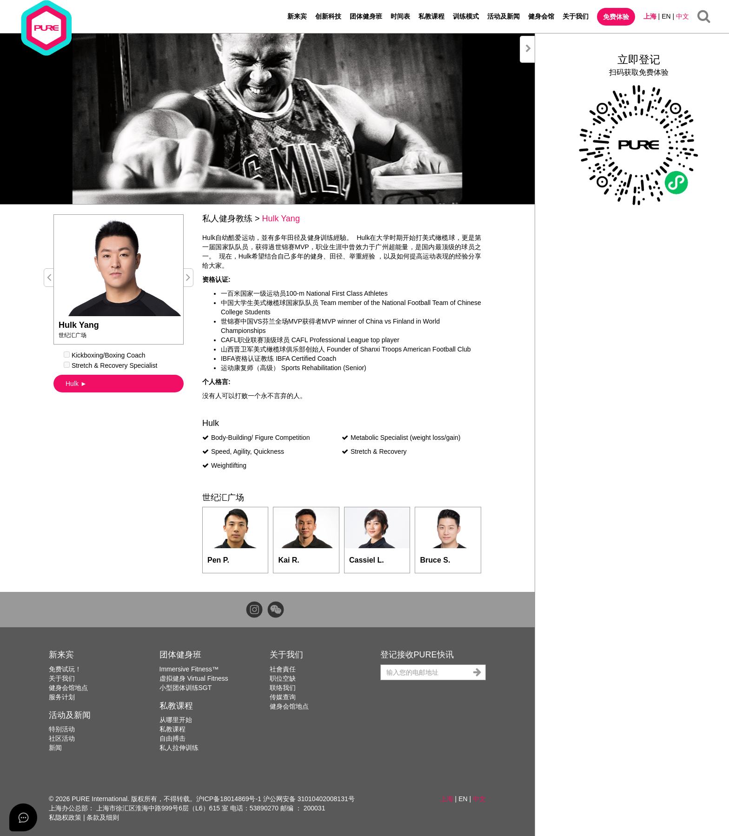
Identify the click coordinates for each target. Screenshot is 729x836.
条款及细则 (102, 817)
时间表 (400, 16)
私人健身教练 (227, 218)
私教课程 (431, 16)
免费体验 (616, 16)
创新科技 (328, 16)
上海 (649, 16)
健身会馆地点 (68, 687)
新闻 (55, 747)
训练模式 (466, 16)
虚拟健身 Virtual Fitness (193, 678)
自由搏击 (172, 738)
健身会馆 (541, 16)
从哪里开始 (175, 719)
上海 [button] (446, 799)
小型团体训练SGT (185, 687)
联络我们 (283, 687)
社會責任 (283, 669)
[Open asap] (23, 817)
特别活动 (62, 729)
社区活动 (62, 738)
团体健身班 (366, 16)
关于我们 (576, 16)
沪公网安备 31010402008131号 (309, 799)
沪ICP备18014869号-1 (228, 799)
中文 (682, 16)
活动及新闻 (503, 16)
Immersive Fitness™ (189, 669)
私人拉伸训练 (179, 747)
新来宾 (297, 16)
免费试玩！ (65, 669)
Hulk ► (76, 383)
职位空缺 (283, 678)
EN (666, 16)
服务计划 (62, 697)
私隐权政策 (65, 817)
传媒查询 (283, 697)
